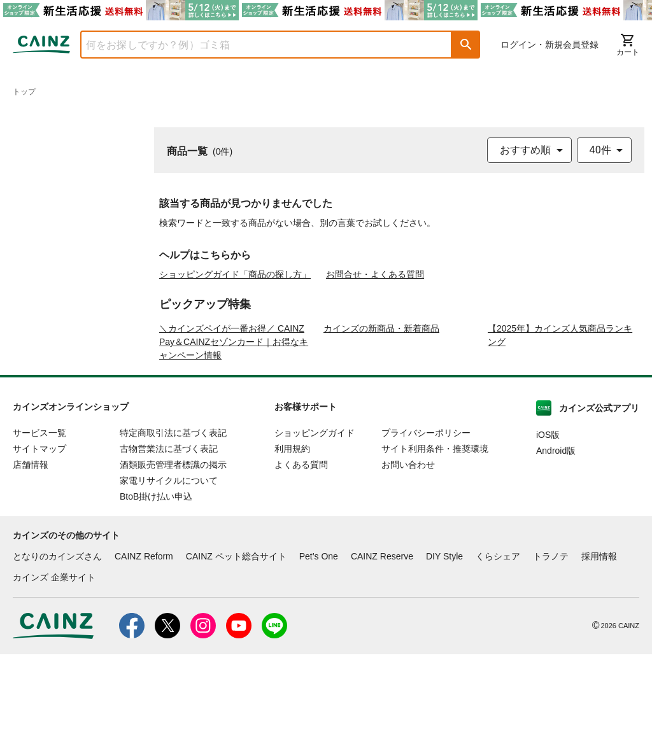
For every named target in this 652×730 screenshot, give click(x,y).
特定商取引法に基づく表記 (173, 508)
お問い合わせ (408, 540)
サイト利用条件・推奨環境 (434, 524)
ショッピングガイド (314, 508)
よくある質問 (301, 540)
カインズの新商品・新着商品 (381, 404)
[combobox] (256, 44)
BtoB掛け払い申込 (156, 572)
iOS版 (548, 510)
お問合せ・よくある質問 (375, 274)
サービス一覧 (39, 508)
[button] (466, 45)
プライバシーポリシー (426, 508)
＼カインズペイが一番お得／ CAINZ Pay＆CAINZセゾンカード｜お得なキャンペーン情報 (233, 417)
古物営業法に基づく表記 (169, 524)
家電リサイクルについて (169, 556)
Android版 (556, 526)
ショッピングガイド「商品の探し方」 (235, 274)
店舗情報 (30, 540)
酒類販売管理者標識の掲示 (173, 540)
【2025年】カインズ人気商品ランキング (560, 411)
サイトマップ (39, 524)
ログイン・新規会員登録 (549, 44)
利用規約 (292, 524)
